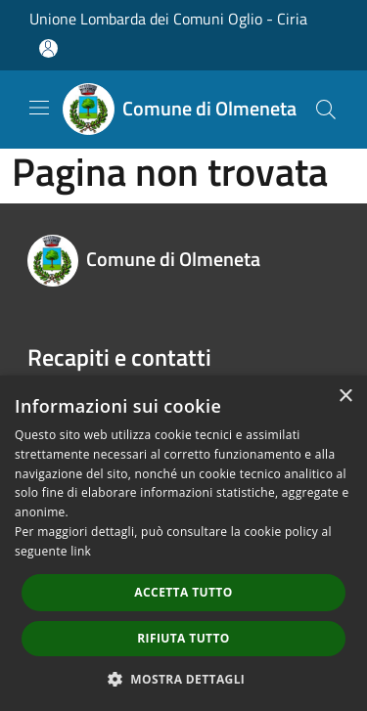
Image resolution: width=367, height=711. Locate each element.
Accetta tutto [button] (183, 592)
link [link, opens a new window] (80, 551)
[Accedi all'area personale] (48, 48)
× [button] (345, 396)
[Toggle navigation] (39, 107)
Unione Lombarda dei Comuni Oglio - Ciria (168, 18)
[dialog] (183, 543)
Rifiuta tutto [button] (183, 638)
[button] (184, 679)
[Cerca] (326, 109)
